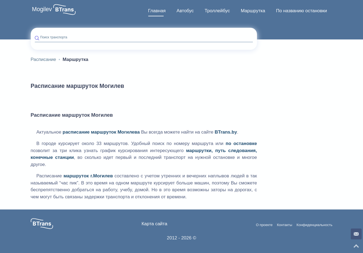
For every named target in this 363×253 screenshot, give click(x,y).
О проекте (264, 225)
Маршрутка (253, 10)
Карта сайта (154, 223)
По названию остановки (301, 10)
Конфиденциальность (315, 225)
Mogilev (42, 9)
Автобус (185, 10)
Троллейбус (217, 10)
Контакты (284, 225)
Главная (157, 10)
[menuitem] (157, 11)
